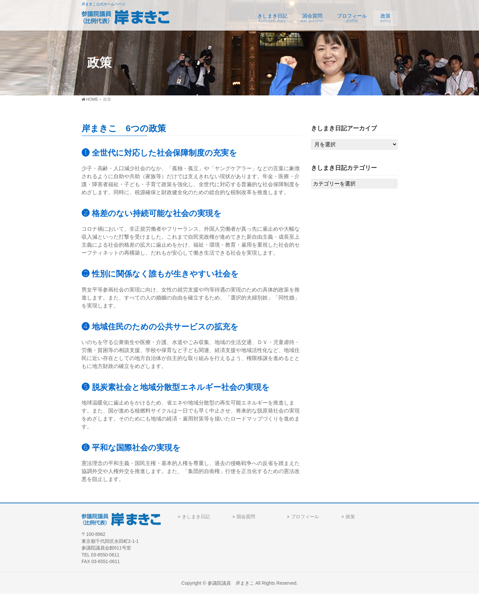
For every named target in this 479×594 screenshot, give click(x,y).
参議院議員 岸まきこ (231, 583)
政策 (350, 516)
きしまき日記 (196, 516)
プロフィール (305, 516)
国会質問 (246, 516)
